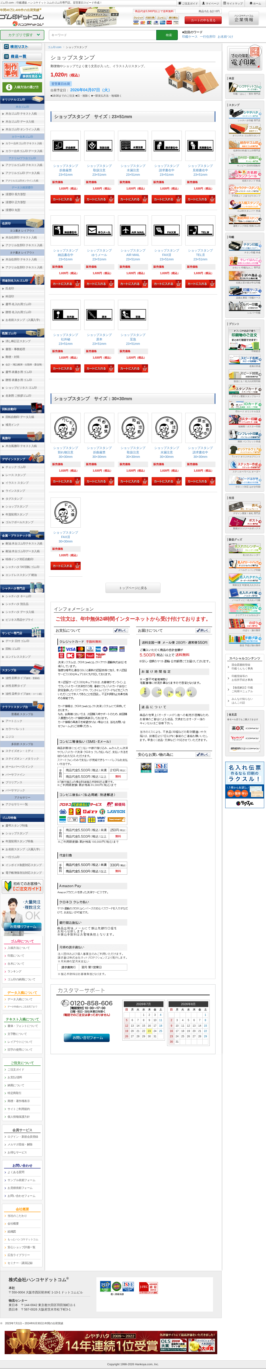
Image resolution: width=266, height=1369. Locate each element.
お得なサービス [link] (17, 1152)
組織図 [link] (12, 1231)
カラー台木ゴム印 (22, 136)
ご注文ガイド (190, 3)
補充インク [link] (13, 424)
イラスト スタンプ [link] (17, 482)
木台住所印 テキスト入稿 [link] (21, 237)
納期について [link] (16, 1085)
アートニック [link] (14, 721)
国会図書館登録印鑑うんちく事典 (242, 666)
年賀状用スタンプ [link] (17, 514)
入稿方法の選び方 (22, 87)
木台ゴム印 (22, 106)
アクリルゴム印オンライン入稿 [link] (22, 180)
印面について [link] (16, 955)
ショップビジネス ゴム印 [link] (21, 387)
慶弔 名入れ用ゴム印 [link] (18, 304)
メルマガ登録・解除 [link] (20, 1144)
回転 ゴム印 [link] (13, 648)
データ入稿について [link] (20, 999)
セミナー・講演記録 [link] (20, 1263)
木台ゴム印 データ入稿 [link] (20, 121)
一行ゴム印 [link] (13, 857)
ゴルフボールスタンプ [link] (19, 522)
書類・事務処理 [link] (15, 349)
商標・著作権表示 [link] (19, 1101)
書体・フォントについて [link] (23, 1026)
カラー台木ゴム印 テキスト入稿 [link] (24, 143)
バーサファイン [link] (15, 774)
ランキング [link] (15, 971)
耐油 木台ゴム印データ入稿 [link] (22, 551)
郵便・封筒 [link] (13, 357)
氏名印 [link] (10, 288)
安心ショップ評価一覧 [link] (21, 1247)
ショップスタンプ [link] (17, 506)
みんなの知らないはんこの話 (242, 700)
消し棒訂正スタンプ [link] (18, 341)
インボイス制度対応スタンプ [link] (24, 865)
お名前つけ (225, 36)
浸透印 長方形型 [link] (16, 194)
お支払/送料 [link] (15, 1077)
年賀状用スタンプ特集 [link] (19, 841)
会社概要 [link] (13, 1223)
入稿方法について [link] (19, 948)
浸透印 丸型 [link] (13, 210)
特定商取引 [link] (15, 1093)
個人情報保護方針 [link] (19, 1116)
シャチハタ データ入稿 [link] (20, 612)
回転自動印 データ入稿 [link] (20, 417)
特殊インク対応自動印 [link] (19, 559)
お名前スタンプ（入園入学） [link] (24, 320)
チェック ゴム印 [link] (16, 467)
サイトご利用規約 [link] (19, 1109)
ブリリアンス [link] (14, 782)
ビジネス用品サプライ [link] (19, 619)
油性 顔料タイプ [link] (22, 678)
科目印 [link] (10, 296)
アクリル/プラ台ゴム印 (22, 158)
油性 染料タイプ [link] (24, 693)
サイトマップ (235, 3)
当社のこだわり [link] (17, 1215)
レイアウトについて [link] (20, 1041)
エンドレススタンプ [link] (18, 656)
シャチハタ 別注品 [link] (17, 604)
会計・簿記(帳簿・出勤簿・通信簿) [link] (24, 364)
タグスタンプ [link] (14, 498)
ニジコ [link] (10, 736)
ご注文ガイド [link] (16, 1069)
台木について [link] (16, 963)
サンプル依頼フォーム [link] (21, 1180)
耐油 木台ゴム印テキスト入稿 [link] (24, 543)
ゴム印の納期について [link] (21, 979)
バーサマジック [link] (15, 790)
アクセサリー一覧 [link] (17, 804)
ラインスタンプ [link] (15, 490)
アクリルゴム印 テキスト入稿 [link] (24, 165)
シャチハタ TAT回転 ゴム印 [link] (22, 567)
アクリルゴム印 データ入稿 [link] (22, 173)
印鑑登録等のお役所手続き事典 (242, 678)
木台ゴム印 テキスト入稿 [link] (21, 113)
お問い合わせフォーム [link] (21, 1195)
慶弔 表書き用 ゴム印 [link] (19, 372)
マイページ (212, 3)
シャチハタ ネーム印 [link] (18, 596)
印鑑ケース (190, 36)
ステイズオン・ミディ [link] (19, 751)
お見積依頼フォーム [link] (20, 1188)
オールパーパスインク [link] (19, 766)
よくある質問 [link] (16, 1172)
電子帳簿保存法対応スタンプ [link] (24, 872)
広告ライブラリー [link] (19, 1255)
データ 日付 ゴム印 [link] (17, 641)
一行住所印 (207, 36)
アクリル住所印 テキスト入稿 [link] (24, 245)
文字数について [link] (17, 1034)
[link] (66, 168)
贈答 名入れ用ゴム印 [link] (18, 312)
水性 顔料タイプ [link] (16, 685)
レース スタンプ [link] (16, 475)
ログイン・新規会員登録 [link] (23, 1136)
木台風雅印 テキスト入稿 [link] (21, 446)
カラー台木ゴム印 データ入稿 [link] (24, 151)
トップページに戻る (133, 588)
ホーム (257, 3)
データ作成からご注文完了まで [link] (22, 1006)
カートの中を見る (203, 20)
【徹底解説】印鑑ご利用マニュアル (242, 689)
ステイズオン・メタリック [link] (22, 758)
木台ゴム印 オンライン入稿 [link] (22, 129)
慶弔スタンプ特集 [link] (17, 825)
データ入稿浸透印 (22, 187)
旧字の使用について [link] (20, 1049)
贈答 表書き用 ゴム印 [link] (19, 380)
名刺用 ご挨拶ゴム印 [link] (18, 395)
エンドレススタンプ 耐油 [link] (21, 575)
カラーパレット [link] (15, 729)
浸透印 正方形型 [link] (16, 202)
